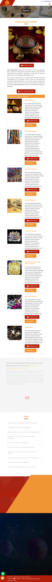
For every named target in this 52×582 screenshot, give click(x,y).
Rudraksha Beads (31, 131)
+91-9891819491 (46, 1)
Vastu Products (30, 100)
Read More (31, 125)
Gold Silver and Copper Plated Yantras (33, 263)
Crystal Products (31, 231)
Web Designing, (26, 578)
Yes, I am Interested (26, 91)
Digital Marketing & (35, 578)
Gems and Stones (31, 296)
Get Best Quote (26, 65)
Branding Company (12, 580)
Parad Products (30, 200)
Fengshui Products (31, 169)
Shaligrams (29, 327)
